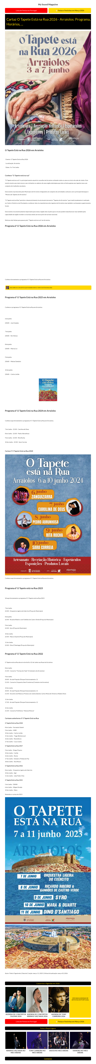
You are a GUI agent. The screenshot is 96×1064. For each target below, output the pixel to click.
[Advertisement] (48, 254)
